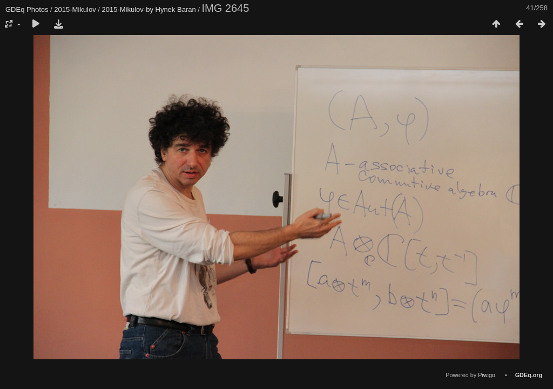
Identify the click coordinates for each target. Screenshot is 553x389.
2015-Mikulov (75, 9)
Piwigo (486, 375)
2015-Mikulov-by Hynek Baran (149, 9)
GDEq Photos (27, 9)
